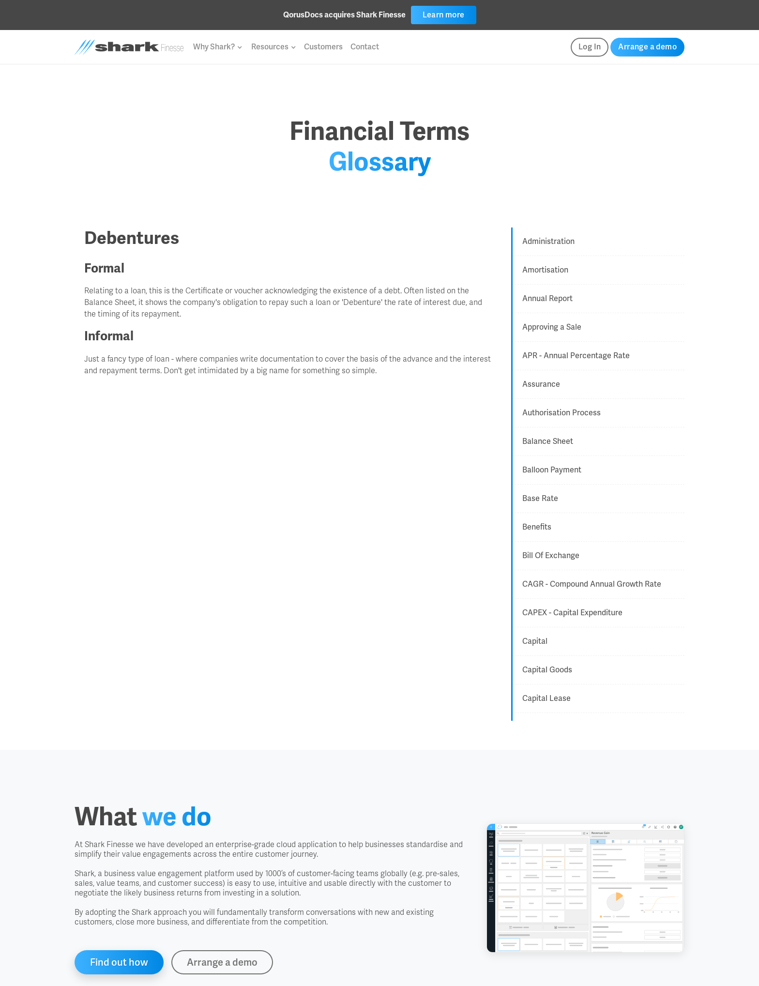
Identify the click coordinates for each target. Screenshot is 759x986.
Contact (364, 47)
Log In (589, 47)
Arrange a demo (647, 47)
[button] (217, 47)
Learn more (444, 15)
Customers (323, 47)
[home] (129, 47)
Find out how (119, 962)
